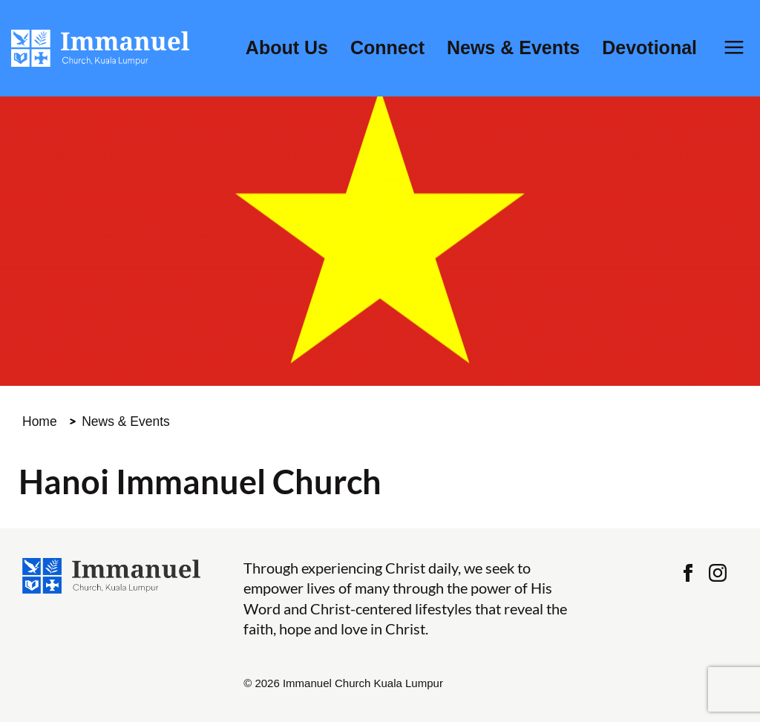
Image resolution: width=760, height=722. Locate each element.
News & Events (513, 48)
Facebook (688, 573)
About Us (287, 48)
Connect (387, 48)
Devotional (649, 48)
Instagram (718, 573)
